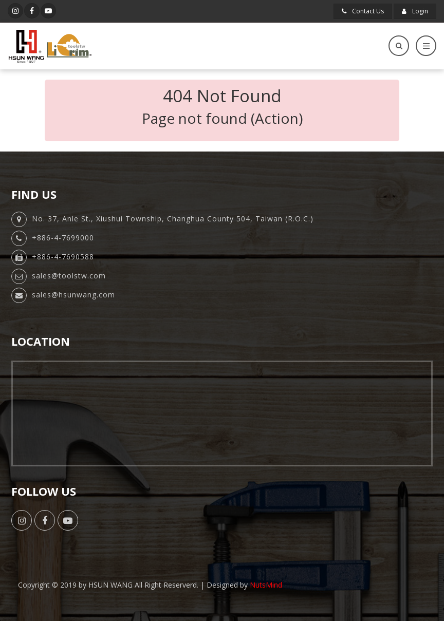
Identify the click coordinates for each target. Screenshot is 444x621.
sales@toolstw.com (69, 275)
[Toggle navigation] (426, 45)
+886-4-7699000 (63, 237)
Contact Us (363, 11)
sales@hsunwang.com (73, 294)
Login (415, 11)
